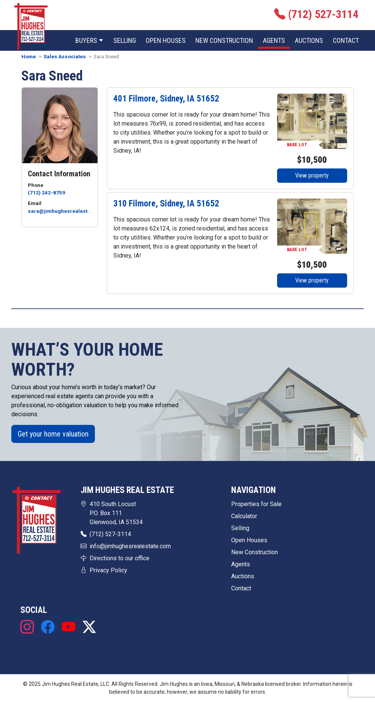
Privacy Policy (108, 570)
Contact (346, 40)
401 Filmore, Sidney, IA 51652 (166, 98)
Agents (274, 40)
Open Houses (166, 40)
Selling (124, 40)
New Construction (224, 40)
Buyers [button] (89, 40)
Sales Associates (65, 56)
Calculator (244, 516)
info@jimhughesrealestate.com (130, 546)
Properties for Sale (256, 504)
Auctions (309, 40)
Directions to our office (119, 558)
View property (312, 175)
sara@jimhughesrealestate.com (67, 211)
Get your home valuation (53, 433)
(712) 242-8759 (46, 193)
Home (28, 56)
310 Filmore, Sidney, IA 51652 (166, 203)
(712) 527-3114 (110, 534)
